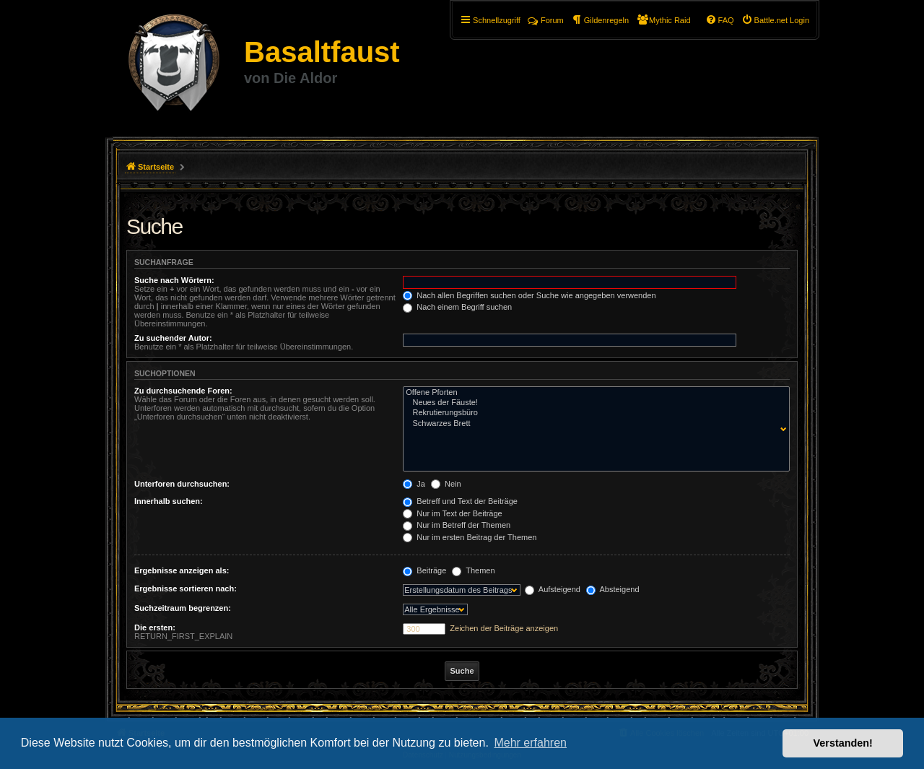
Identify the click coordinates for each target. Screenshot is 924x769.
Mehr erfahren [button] (530, 743)
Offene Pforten (593, 393)
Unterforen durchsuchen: (182, 483)
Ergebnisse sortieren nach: (185, 588)
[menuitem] (775, 20)
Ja (414, 483)
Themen (473, 570)
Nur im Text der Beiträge (452, 513)
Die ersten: (154, 627)
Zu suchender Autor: (173, 338)
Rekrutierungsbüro (593, 413)
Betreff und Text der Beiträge (460, 501)
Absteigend (613, 589)
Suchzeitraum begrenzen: (182, 608)
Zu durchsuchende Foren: (183, 390)
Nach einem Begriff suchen (457, 307)
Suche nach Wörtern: (174, 280)
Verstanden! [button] (843, 743)
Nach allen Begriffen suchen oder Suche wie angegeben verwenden (529, 295)
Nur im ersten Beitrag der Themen (469, 537)
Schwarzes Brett (593, 424)
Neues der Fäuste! (593, 403)
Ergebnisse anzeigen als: (181, 570)
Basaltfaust (322, 52)
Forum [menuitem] (546, 20)
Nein (446, 483)
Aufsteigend (552, 589)
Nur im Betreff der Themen (456, 525)
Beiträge (424, 570)
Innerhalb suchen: (168, 501)
